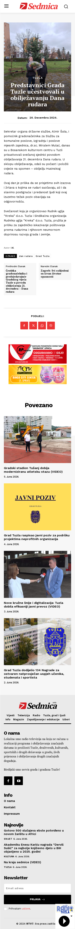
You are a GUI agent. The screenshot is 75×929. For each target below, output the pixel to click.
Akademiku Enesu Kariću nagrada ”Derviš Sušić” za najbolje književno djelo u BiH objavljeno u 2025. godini (34, 848)
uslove (26, 908)
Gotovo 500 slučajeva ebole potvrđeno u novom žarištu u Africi (34, 832)
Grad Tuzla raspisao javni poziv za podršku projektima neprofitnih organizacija (37, 537)
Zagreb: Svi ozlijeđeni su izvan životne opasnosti (55, 273)
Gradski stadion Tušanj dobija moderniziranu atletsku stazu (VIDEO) (33, 469)
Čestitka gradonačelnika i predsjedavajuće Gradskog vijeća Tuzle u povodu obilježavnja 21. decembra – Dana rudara (17, 281)
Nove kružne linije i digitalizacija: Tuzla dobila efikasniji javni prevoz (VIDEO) (33, 604)
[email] (37, 888)
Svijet (8, 839)
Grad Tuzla (42, 256)
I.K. (12, 247)
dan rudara (26, 256)
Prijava (37, 899)
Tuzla (37, 77)
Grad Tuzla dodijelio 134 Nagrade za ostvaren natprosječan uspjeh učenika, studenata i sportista (34, 673)
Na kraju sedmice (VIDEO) (22, 862)
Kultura (9, 856)
